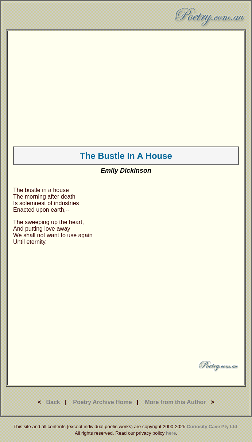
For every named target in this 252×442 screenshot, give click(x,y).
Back (53, 402)
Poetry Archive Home (102, 402)
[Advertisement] (126, 87)
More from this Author (175, 402)
